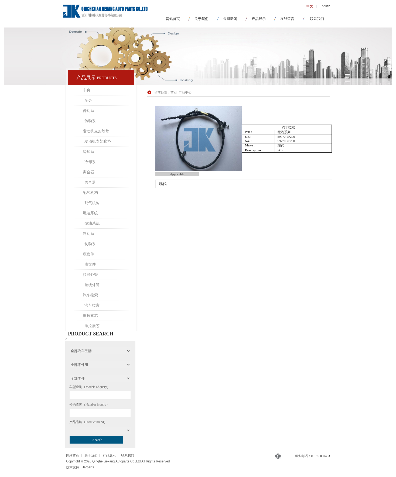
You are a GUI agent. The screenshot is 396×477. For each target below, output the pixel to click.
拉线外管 (90, 275)
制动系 (88, 234)
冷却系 (88, 152)
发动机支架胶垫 (96, 131)
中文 (309, 6)
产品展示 (259, 19)
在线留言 (287, 19)
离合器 (88, 172)
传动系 (88, 111)
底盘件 (88, 254)
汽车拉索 (90, 295)
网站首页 (173, 19)
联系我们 (317, 19)
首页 (173, 92)
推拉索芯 (90, 316)
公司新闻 (230, 19)
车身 (86, 90)
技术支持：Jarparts (80, 467)
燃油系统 (90, 213)
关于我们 (201, 19)
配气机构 (90, 193)
